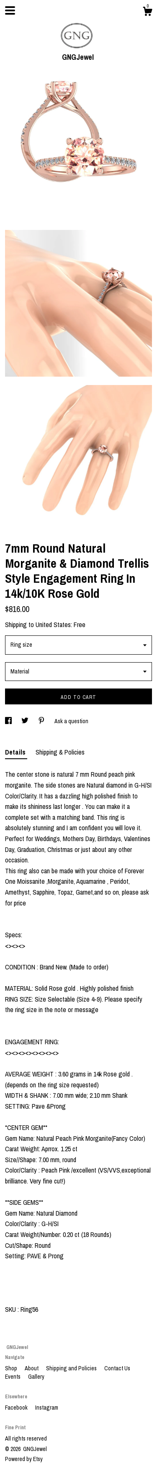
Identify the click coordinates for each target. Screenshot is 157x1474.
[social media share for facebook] (9, 721)
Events (13, 1376)
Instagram (46, 1407)
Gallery (36, 1376)
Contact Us (117, 1368)
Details (16, 752)
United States (53, 624)
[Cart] (147, 12)
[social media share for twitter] (25, 721)
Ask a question (71, 721)
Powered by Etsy (24, 1459)
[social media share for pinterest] (42, 721)
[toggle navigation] (10, 10)
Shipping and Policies (72, 1368)
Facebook (17, 1407)
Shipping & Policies (60, 752)
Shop (11, 1368)
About (32, 1368)
